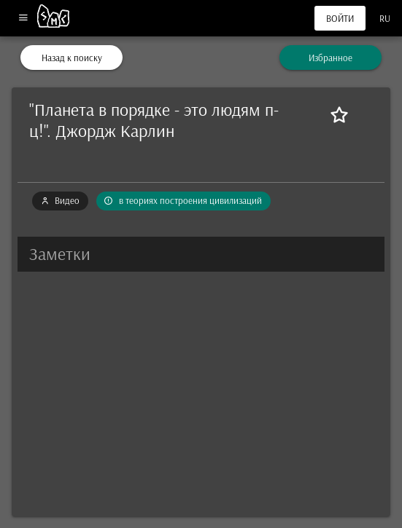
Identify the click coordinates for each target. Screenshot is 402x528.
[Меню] (23, 18)
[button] (201, 254)
